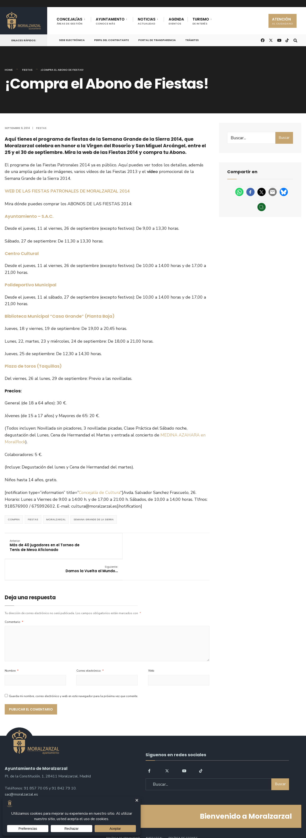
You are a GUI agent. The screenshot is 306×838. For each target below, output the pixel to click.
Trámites (192, 40)
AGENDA (176, 21)
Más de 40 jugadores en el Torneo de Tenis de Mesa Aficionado (35, 547)
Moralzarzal (56, 519)
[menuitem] (74, 20)
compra (14, 519)
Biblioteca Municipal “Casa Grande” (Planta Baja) (60, 316)
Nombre (12, 654)
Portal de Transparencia (157, 40)
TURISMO (201, 21)
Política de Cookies (182, 821)
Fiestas (27, 70)
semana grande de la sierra (94, 519)
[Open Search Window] (294, 40)
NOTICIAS (146, 21)
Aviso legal (154, 821)
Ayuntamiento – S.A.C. (29, 216)
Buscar (284, 137)
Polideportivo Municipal (30, 285)
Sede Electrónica (72, 40)
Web (151, 654)
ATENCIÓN (282, 21)
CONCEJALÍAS (70, 21)
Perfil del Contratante (111, 40)
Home (9, 70)
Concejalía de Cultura (99, 492)
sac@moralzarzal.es (21, 776)
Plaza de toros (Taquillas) (33, 366)
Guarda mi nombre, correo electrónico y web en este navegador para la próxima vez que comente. (73, 679)
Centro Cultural (22, 253)
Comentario (14, 605)
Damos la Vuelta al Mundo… (177, 542)
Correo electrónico (90, 654)
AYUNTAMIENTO (110, 21)
